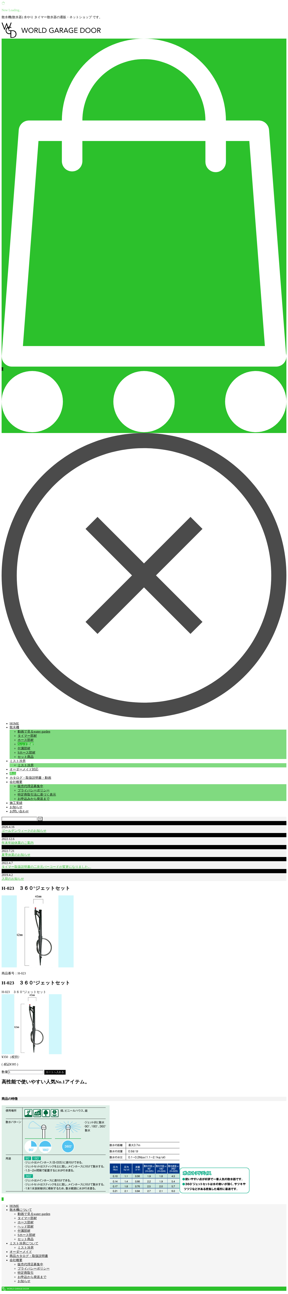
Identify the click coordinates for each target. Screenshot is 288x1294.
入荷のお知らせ (13, 878)
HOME (14, 723)
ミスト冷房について (24, 1243)
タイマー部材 (27, 735)
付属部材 (24, 748)
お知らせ (16, 807)
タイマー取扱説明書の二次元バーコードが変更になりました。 (46, 866)
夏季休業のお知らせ (16, 854)
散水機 (14, 727)
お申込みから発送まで (34, 798)
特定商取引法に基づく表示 (37, 794)
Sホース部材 (26, 752)
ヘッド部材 (26, 744)
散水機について (21, 1209)
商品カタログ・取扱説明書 (29, 1256)
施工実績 (16, 803)
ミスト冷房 (18, 761)
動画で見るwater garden (34, 731)
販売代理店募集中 (30, 786)
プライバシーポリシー (34, 790)
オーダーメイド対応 (24, 769)
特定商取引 (26, 1272)
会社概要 (16, 782)
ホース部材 (26, 740)
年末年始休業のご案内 (18, 842)
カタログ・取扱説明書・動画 (30, 777)
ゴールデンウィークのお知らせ (24, 830)
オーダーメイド (21, 1251)
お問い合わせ (19, 811)
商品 (13, 773)
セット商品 (26, 756)
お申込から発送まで (32, 1277)
